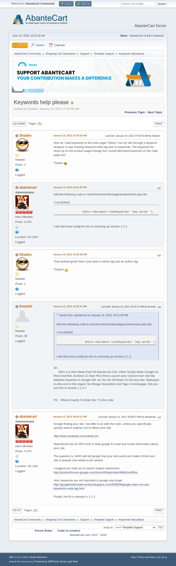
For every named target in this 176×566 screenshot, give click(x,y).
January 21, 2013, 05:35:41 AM (70, 306)
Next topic (155, 112)
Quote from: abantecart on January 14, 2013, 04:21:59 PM (94, 315)
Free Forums (27, 561)
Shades (25, 135)
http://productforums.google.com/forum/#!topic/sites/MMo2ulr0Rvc (96, 472)
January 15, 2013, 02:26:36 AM (70, 254)
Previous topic (135, 112)
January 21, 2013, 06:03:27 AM (70, 416)
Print (159, 124)
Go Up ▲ (162, 557)
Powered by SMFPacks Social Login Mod (56, 561)
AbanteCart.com (79, 535)
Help (133, 557)
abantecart (28, 187)
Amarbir (25, 306)
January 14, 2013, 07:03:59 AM (70, 135)
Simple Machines (38, 557)
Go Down (19, 124)
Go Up (17, 510)
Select (65, 202)
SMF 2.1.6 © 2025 (18, 557)
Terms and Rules (146, 557)
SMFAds (13, 561)
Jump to (108, 527)
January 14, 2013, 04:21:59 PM (70, 187)
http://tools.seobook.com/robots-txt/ (76, 436)
